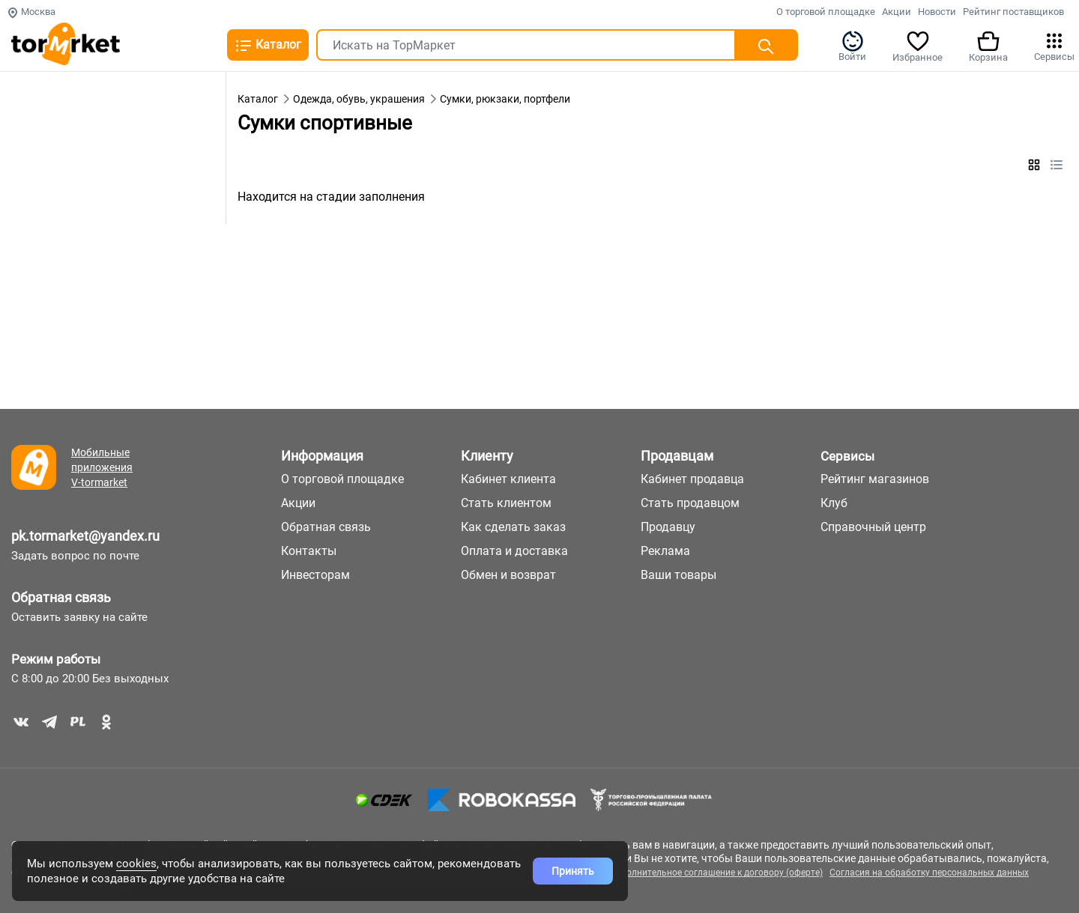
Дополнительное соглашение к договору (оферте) (716, 872)
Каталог (268, 46)
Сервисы (1054, 46)
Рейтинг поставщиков (1013, 11)
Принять (572, 871)
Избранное (917, 46)
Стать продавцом (690, 503)
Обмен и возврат (508, 575)
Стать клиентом (506, 503)
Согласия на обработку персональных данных (929, 872)
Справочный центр (873, 527)
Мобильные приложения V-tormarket (102, 467)
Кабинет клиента (508, 479)
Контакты (308, 551)
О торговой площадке (825, 11)
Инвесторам (315, 575)
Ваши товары (678, 575)
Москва (31, 11)
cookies (136, 863)
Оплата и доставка (514, 551)
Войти (852, 46)
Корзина (988, 46)
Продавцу (668, 527)
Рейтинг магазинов (874, 479)
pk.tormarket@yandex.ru (85, 536)
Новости (937, 11)
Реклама (665, 551)
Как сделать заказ (513, 527)
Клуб (833, 503)
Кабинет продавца (692, 479)
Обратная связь (61, 597)
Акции (896, 11)
